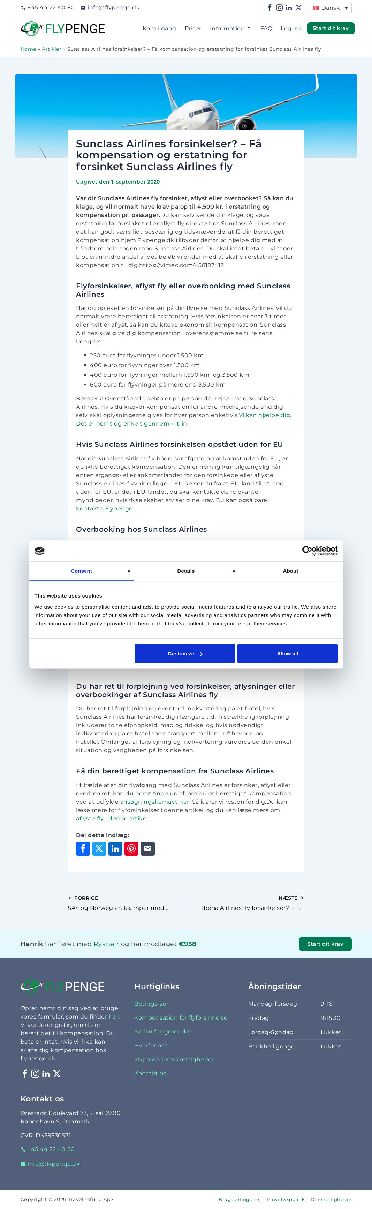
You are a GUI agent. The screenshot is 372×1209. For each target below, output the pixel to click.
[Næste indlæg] (245, 903)
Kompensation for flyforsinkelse (181, 1017)
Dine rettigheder (331, 1199)
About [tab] (290, 571)
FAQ (266, 28)
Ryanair (106, 943)
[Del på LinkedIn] (115, 849)
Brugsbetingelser (240, 1199)
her (114, 1016)
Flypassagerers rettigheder (174, 1059)
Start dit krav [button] (331, 28)
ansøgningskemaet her (154, 801)
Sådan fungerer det (163, 1031)
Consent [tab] (81, 571)
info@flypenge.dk (110, 7)
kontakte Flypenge (104, 508)
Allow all (287, 653)
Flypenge (34, 25)
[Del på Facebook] (83, 849)
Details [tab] (186, 571)
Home (28, 49)
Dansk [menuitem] (330, 8)
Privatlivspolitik (286, 1199)
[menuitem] (330, 8)
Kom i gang (159, 28)
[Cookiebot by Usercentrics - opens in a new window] (307, 551)
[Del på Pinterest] (131, 849)
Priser (193, 28)
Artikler (51, 49)
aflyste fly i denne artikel (112, 818)
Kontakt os (150, 1073)
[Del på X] (99, 849)
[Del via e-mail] (148, 849)
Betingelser (151, 1003)
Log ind (292, 28)
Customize (185, 653)
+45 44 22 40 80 (48, 7)
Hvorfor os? (151, 1045)
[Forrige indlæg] (127, 903)
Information (231, 28)
